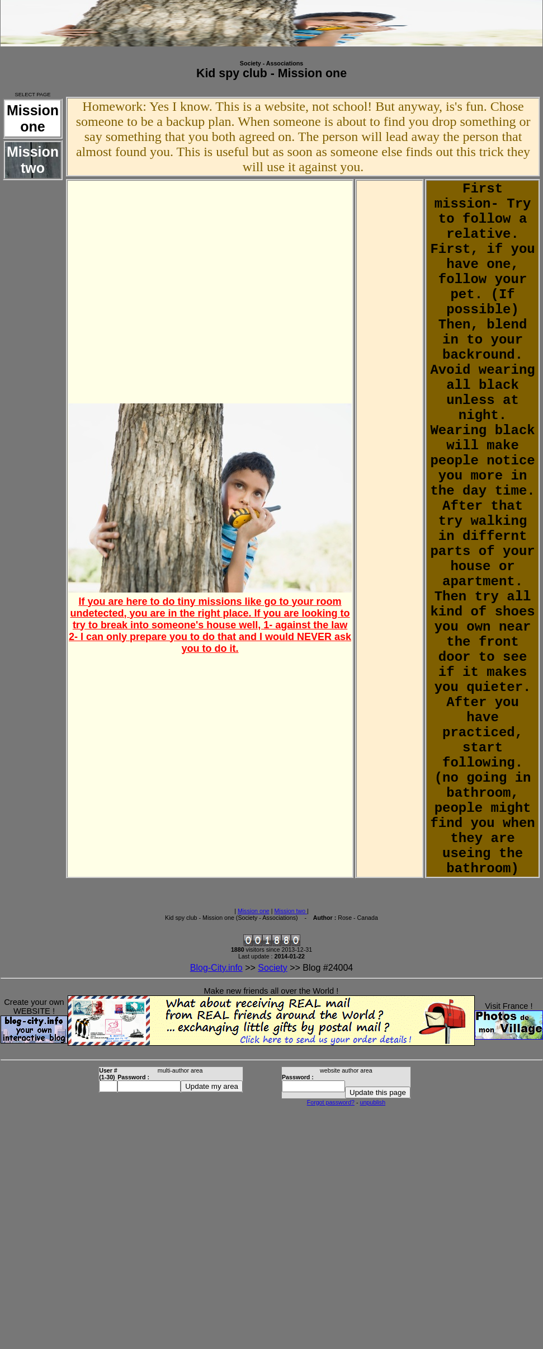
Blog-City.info (216, 967)
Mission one (254, 911)
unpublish (372, 1102)
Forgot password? (331, 1102)
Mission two (290, 911)
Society (272, 967)
